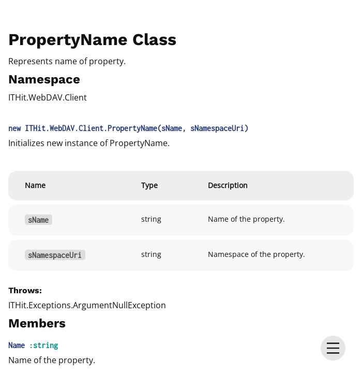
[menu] (333, 348)
